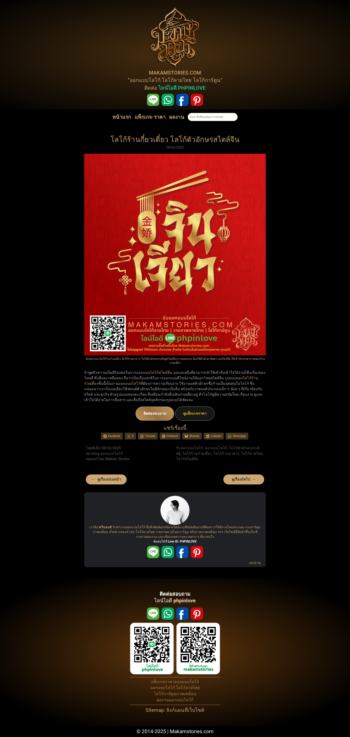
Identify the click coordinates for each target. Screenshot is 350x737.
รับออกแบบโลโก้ (189, 448)
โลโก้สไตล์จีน (161, 372)
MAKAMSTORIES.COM (175, 73)
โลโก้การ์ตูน (206, 80)
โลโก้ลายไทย (177, 80)
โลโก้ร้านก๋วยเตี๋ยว (197, 453)
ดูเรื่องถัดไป (241, 479)
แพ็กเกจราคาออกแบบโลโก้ (175, 681)
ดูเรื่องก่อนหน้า (109, 479)
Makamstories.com (192, 731)
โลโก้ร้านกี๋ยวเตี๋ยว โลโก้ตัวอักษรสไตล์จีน (175, 139)
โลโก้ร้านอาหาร (226, 453)
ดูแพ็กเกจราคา (195, 413)
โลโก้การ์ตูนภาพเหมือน (175, 693)
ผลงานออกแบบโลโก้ (175, 699)
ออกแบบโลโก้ (145, 80)
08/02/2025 (175, 147)
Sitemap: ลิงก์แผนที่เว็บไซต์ (175, 710)
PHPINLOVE (188, 541)
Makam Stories (117, 459)
